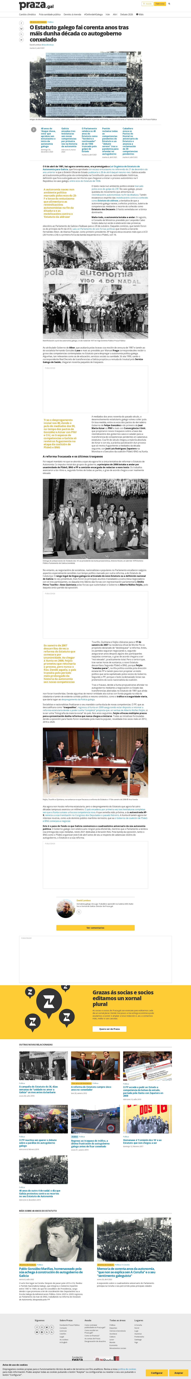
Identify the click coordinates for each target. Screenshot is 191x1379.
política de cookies (127, 1369)
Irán (108, 14)
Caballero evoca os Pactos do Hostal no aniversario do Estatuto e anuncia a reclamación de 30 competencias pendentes (130, 141)
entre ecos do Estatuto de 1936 (85, 181)
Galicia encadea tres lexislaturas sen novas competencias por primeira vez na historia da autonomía (69, 137)
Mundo (112, 1342)
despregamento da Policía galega (78, 699)
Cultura (112, 1336)
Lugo (136, 1331)
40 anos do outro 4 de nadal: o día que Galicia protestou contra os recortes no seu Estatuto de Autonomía (39, 1193)
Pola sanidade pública (49, 14)
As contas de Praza (92, 1338)
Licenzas (63, 1331)
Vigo (136, 1342)
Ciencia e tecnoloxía (118, 1331)
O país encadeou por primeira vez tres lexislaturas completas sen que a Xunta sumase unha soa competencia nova (94, 811)
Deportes (113, 1328)
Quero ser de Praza (109, 1029)
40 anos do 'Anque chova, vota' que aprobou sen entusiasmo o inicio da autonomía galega (48, 137)
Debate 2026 (126, 14)
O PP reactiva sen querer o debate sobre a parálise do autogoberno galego (38, 1142)
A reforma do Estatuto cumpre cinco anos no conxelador (91, 1088)
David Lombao (35, 45)
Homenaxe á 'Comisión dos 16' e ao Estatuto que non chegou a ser (142, 1141)
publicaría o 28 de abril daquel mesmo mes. (109, 172)
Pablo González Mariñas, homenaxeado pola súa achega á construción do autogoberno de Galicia (51, 1272)
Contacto (63, 1328)
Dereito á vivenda (72, 14)
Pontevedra (139, 1336)
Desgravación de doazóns (95, 1341)
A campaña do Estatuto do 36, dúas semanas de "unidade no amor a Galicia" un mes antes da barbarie (38, 1089)
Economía (113, 1345)
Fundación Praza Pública (69, 1325)
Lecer (112, 1339)
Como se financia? (92, 1335)
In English (63, 1342)
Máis (141, 14)
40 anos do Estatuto (38, 22)
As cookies (64, 1339)
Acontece (113, 1334)
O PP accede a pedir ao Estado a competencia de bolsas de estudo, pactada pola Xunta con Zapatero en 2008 (143, 1091)
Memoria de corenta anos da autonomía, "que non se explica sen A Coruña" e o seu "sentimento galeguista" (126, 1272)
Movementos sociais (118, 1348)
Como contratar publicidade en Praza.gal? (95, 1326)
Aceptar (179, 1372)
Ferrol (136, 1328)
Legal (62, 1336)
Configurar (157, 1372)
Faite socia (160, 4)
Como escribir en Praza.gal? (91, 1331)
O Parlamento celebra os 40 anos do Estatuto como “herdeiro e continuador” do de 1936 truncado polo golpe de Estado (89, 140)
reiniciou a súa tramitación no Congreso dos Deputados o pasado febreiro (82, 815)
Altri (115, 14)
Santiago (138, 1339)
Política (50, 22)
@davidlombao (48, 45)
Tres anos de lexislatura (81, 1083)
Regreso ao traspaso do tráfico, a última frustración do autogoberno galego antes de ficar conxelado (90, 1143)
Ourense (138, 1334)
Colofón (63, 1334)
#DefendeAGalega (93, 14)
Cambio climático (27, 14)
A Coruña (126, 1264)
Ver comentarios (95, 927)
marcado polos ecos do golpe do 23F (117, 187)
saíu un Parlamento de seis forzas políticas (94, 228)
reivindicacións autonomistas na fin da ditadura (115, 194)
